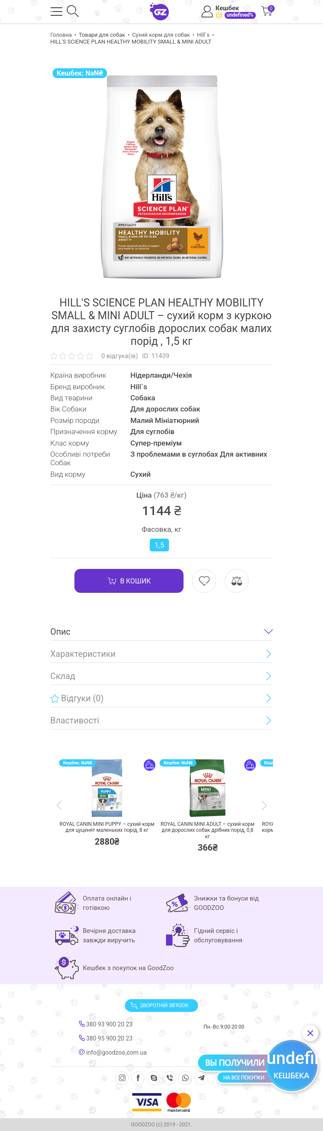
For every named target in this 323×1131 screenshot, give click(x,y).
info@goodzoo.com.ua (113, 1052)
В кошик (129, 581)
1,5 (159, 545)
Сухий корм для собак (161, 35)
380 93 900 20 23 (106, 1024)
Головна (61, 35)
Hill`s (203, 35)
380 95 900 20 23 (106, 1038)
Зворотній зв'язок (159, 1005)
